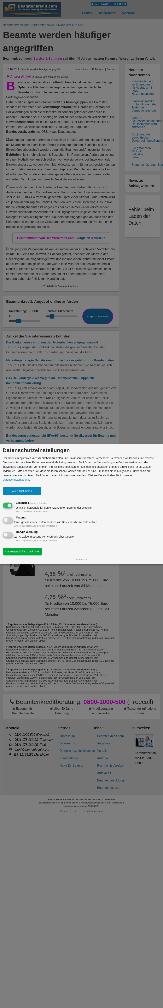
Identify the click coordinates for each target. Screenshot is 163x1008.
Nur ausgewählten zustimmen (22, 551)
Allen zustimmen (22, 491)
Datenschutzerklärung (16, 479)
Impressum (81, 559)
